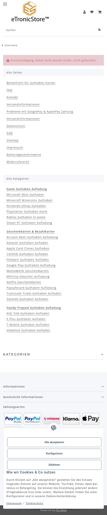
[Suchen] (49, 30)
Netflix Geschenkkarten (24, 282)
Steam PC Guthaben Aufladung (29, 223)
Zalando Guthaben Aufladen (27, 299)
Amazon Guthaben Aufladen (27, 242)
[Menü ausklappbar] (5, 2)
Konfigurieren (54, 453)
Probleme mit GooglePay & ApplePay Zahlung (40, 111)
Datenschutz (34, 503)
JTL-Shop (61, 510)
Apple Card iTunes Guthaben (28, 248)
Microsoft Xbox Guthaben (25, 194)
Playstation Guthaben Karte (27, 211)
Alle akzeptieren (54, 442)
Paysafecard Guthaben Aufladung (31, 288)
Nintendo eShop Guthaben (26, 206)
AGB (10, 133)
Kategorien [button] (16, 354)
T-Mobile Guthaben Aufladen (28, 324)
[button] (84, 12)
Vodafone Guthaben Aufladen (28, 330)
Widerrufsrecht (18, 162)
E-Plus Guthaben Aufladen (26, 319)
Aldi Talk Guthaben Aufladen (28, 313)
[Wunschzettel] (92, 12)
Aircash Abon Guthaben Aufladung (32, 237)
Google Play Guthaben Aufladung (31, 265)
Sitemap (13, 140)
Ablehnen (54, 464)
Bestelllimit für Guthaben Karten (31, 83)
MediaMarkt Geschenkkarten (28, 271)
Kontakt (12, 97)
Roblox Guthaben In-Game (26, 217)
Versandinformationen (23, 104)
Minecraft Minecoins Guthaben (30, 200)
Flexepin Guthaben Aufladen (28, 259)
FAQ (9, 90)
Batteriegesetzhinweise (24, 154)
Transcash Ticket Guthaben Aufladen (34, 293)
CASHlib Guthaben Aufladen (27, 254)
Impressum (14, 503)
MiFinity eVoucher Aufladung (28, 276)
